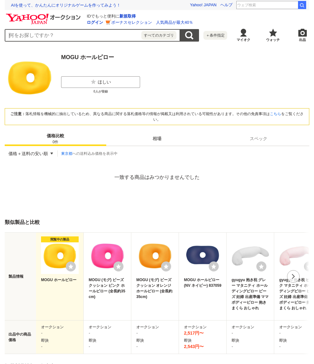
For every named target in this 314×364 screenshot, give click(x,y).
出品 (302, 40)
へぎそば (286, 5)
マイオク (243, 40)
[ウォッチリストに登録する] (71, 266)
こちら (275, 114)
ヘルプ (226, 5)
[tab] (55, 138)
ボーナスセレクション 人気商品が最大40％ (152, 22)
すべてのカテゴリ (159, 35)
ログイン (95, 22)
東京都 (66, 153)
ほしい (100, 82)
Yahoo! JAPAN (203, 5)
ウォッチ (273, 40)
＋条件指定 (215, 35)
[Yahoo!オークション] (44, 15)
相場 (157, 138)
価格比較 (55, 139)
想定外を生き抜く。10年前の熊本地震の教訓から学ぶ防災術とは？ (72, 5)
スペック (258, 138)
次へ (293, 276)
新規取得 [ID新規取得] (127, 16)
